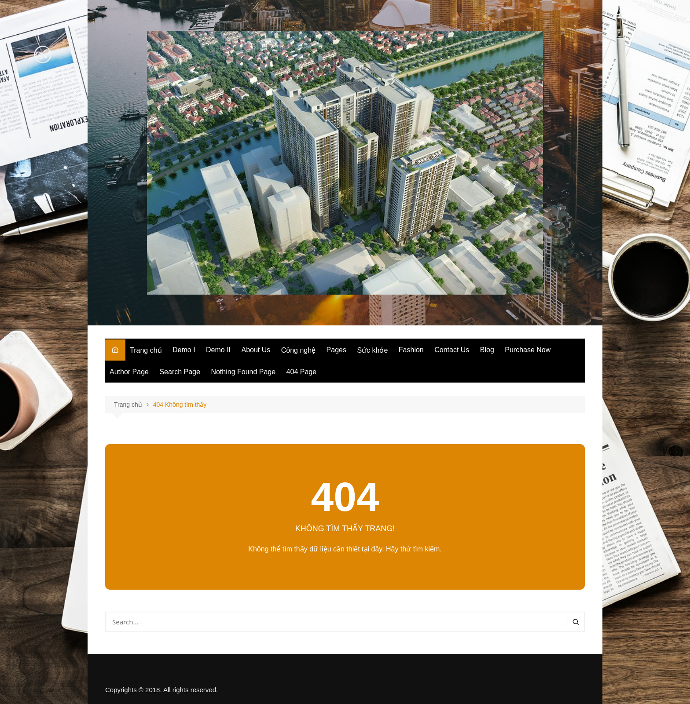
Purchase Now (528, 350)
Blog (487, 350)
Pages (336, 350)
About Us (256, 350)
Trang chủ (146, 350)
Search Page (179, 372)
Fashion (411, 350)
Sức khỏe (372, 350)
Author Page (129, 372)
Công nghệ (298, 350)
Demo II (218, 350)
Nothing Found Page (243, 372)
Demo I (183, 350)
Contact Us (451, 350)
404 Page (301, 372)
